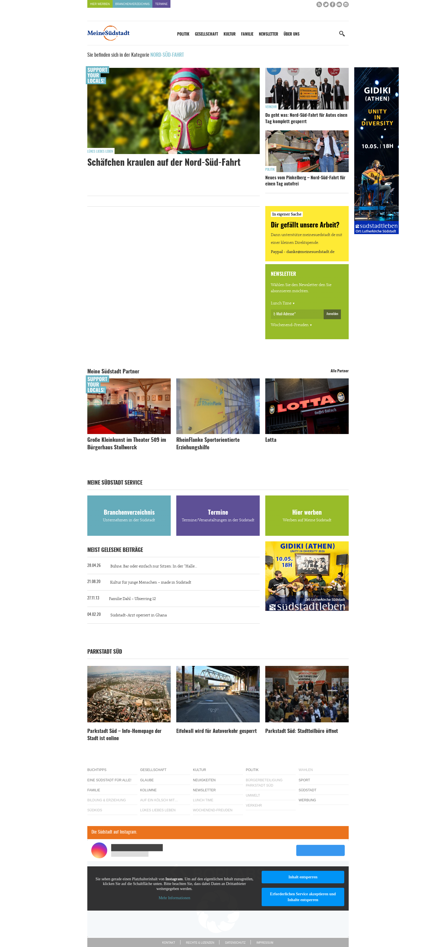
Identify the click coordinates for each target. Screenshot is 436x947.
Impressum (264, 942)
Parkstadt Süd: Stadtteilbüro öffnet (301, 731)
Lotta (270, 440)
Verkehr (271, 107)
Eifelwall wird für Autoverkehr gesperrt (216, 731)
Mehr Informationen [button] (174, 898)
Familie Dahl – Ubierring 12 (132, 599)
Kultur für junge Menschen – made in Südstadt (150, 582)
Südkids (94, 810)
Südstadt (307, 790)
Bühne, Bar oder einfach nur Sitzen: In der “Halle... (153, 566)
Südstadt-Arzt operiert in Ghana (138, 615)
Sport (304, 780)
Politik (183, 34)
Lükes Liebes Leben (100, 151)
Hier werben (100, 4)
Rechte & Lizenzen (200, 942)
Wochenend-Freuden (290, 325)
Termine (161, 4)
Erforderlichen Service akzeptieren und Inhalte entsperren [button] (303, 897)
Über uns (291, 34)
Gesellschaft (206, 34)
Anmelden (332, 314)
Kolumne (148, 790)
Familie (247, 34)
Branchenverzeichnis (132, 4)
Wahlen (306, 770)
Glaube (147, 780)
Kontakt (168, 942)
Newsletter (268, 34)
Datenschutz (235, 942)
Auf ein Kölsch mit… (159, 800)
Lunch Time (281, 303)
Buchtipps (96, 770)
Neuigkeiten (204, 780)
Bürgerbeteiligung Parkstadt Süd (264, 782)
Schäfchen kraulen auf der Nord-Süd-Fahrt (164, 162)
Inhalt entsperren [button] (302, 877)
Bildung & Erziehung (106, 800)
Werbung (307, 800)
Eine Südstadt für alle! (109, 780)
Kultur (230, 34)
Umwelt (253, 795)
